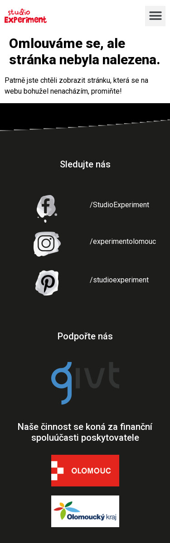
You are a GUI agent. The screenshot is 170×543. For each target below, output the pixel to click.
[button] (155, 16)
